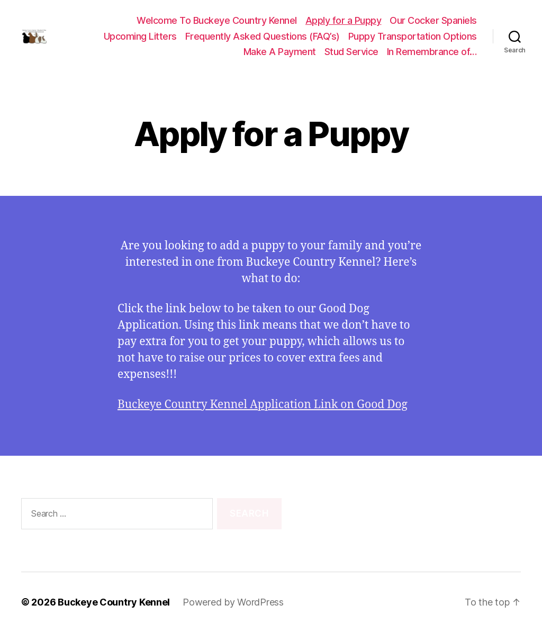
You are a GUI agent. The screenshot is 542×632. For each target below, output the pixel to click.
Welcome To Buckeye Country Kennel (217, 20)
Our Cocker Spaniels (433, 20)
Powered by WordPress (233, 602)
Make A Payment (279, 51)
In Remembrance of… (432, 51)
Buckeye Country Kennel (114, 602)
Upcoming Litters (140, 36)
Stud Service (351, 51)
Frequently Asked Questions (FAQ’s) (262, 36)
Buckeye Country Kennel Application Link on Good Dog (263, 405)
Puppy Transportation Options (412, 36)
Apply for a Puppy (343, 20)
